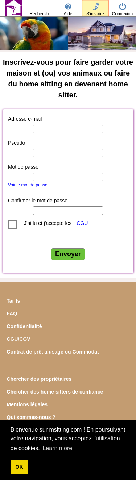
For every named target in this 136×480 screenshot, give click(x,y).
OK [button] (19, 467)
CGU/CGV (18, 339)
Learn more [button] (57, 448)
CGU (82, 223)
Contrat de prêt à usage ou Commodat (53, 352)
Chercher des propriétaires (39, 379)
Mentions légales (27, 404)
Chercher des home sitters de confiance (55, 392)
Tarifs (13, 301)
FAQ (12, 313)
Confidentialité (24, 326)
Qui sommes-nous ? (31, 417)
